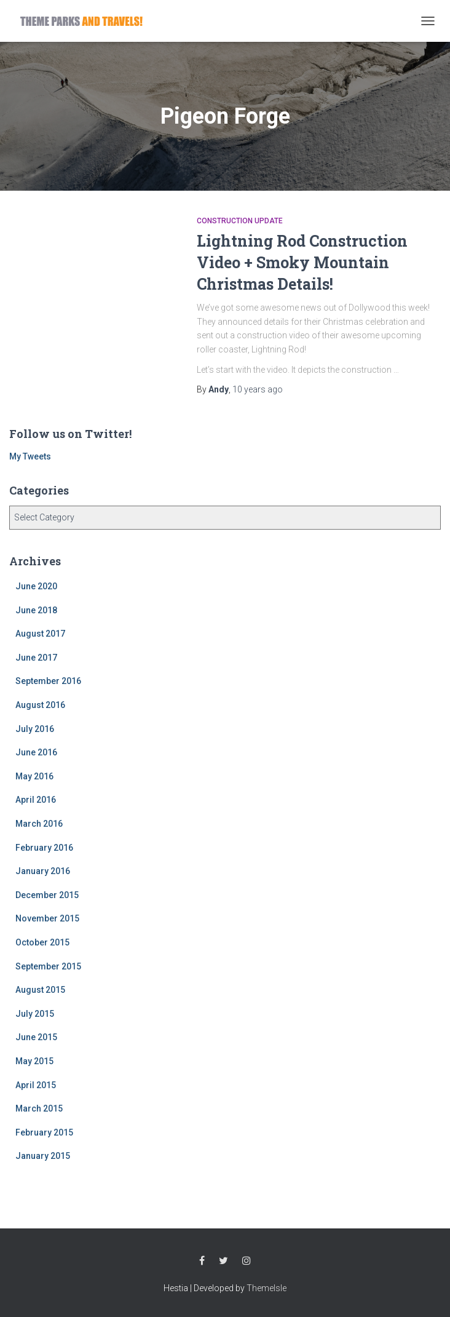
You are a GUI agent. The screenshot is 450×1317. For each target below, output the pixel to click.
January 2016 (42, 871)
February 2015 (44, 1132)
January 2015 (42, 1156)
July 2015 (34, 1014)
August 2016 (40, 705)
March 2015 (39, 1108)
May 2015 (34, 1061)
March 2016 (39, 824)
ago (257, 389)
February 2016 (44, 848)
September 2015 (48, 966)
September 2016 (48, 681)
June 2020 (36, 586)
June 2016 (36, 752)
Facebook (202, 1261)
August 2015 (40, 990)
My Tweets (30, 456)
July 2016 (34, 729)
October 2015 (42, 942)
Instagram (246, 1261)
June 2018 (36, 610)
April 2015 (35, 1085)
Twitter (223, 1261)
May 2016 (34, 776)
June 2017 (36, 657)
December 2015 (47, 895)
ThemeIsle (266, 1288)
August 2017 (40, 634)
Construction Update (240, 221)
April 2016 (35, 800)
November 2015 (47, 918)
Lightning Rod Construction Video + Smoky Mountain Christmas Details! (302, 262)
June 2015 (36, 1037)
